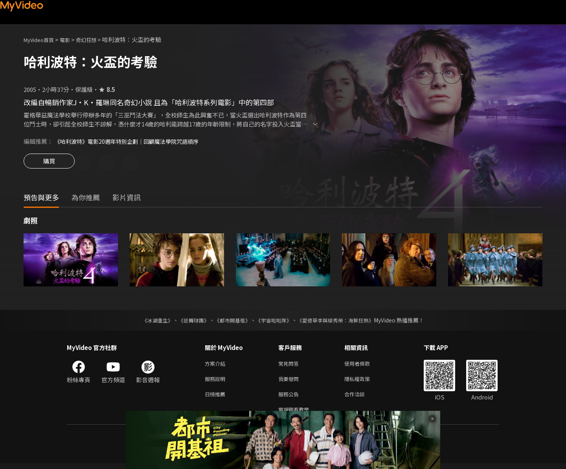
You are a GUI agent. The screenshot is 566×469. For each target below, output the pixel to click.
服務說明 (216, 381)
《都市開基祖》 (230, 321)
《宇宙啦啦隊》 (274, 321)
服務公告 (290, 398)
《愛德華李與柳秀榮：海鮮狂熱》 (340, 321)
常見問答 (290, 365)
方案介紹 (216, 365)
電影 (71, 39)
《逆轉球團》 (189, 321)
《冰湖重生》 (150, 321)
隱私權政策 (364, 381)
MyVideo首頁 (41, 39)
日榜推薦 (216, 398)
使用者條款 (364, 365)
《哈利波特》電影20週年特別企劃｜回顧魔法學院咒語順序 (131, 141)
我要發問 (290, 381)
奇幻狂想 (95, 39)
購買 (49, 163)
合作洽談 (361, 398)
